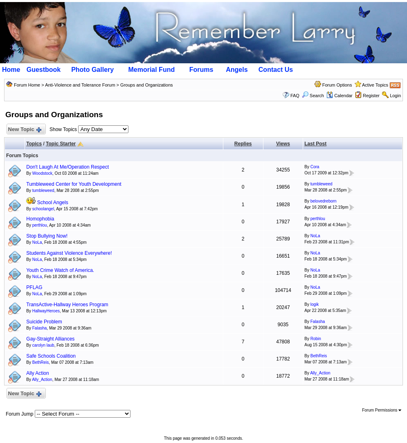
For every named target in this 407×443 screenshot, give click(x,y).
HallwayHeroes (46, 311)
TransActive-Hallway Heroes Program (67, 304)
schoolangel (43, 209)
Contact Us (276, 69)
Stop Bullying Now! (46, 236)
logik (314, 304)
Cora (314, 167)
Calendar (339, 95)
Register (371, 95)
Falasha (39, 328)
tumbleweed (43, 190)
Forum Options (337, 84)
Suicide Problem (44, 322)
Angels (236, 69)
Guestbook (44, 69)
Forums (201, 69)
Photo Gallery (92, 69)
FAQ (294, 95)
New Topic (24, 129)
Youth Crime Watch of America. (60, 270)
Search (313, 95)
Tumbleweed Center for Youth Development (73, 184)
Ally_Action (42, 379)
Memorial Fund (151, 69)
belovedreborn (323, 201)
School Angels (52, 202)
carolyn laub (43, 345)
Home (11, 69)
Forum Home (27, 84)
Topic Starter (61, 144)
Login (395, 95)
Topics (34, 144)
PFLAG (34, 287)
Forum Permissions (381, 410)
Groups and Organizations (146, 84)
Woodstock (42, 173)
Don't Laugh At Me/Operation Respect (67, 167)
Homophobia (40, 219)
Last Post (315, 144)
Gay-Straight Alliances (50, 339)
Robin (315, 338)
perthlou (39, 225)
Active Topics (375, 84)
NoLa (37, 242)
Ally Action (37, 373)
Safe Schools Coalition (51, 356)
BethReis (40, 362)
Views (283, 144)
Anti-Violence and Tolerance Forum (80, 84)
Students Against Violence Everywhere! (69, 253)
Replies (243, 144)
